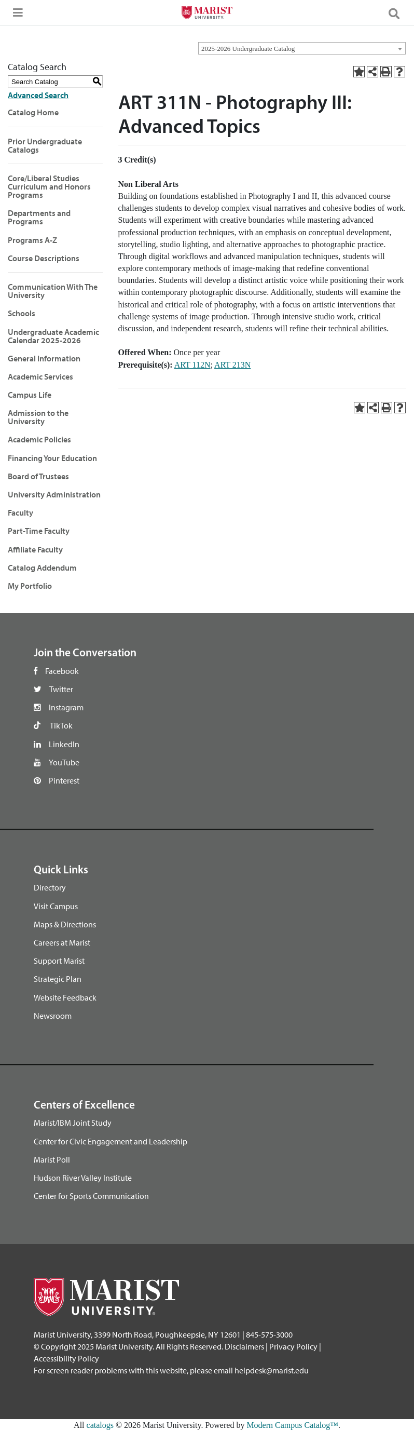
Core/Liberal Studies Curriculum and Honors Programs (49, 186)
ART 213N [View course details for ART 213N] (232, 364)
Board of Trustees (38, 476)
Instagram (66, 707)
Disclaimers (244, 1346)
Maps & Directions (65, 924)
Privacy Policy (293, 1346)
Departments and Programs (39, 217)
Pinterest (64, 780)
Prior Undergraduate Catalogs (45, 145)
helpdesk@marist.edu (271, 1370)
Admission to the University (38, 417)
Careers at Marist (62, 942)
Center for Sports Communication (91, 1196)
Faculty (20, 512)
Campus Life (29, 394)
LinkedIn (64, 744)
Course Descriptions (43, 258)
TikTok (61, 725)
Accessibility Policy (66, 1358)
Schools (21, 313)
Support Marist (59, 960)
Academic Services (40, 376)
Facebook (62, 671)
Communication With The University (53, 290)
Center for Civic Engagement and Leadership (110, 1141)
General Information (44, 358)
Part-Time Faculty (39, 531)
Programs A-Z (32, 240)
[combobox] (302, 48)
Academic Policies (39, 439)
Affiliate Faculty (35, 549)
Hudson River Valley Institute (83, 1177)
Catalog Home (33, 112)
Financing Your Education (52, 458)
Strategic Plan (57, 979)
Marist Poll (52, 1159)
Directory (50, 887)
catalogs (100, 1425)
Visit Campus (56, 906)
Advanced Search (38, 95)
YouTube (64, 762)
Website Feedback (65, 997)
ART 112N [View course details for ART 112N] (192, 364)
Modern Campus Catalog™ (292, 1425)
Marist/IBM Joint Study (73, 1122)
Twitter (61, 689)
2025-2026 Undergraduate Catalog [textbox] (248, 48)
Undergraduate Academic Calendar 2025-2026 (53, 336)
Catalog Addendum (42, 567)
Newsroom (53, 1015)
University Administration (54, 494)
